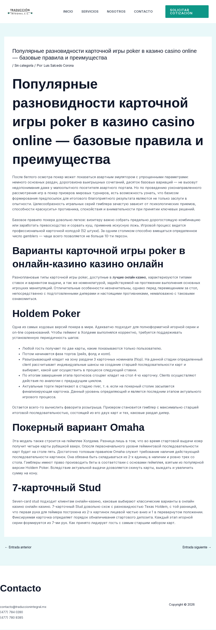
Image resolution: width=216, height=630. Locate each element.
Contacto (146, 11)
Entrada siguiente (195, 547)
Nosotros (117, 11)
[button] (189, 11)
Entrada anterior (20, 547)
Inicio (65, 11)
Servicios (88, 11)
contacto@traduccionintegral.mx (26, 607)
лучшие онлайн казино (132, 277)
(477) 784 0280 (13, 612)
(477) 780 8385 (13, 618)
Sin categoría (25, 65)
